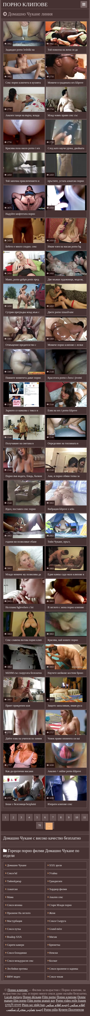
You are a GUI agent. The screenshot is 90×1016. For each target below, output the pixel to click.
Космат (52, 960)
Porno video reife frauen (71, 1000)
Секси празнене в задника (63, 968)
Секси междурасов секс (19, 960)
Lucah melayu (13, 997)
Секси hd (11, 873)
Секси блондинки (16, 952)
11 (84, 817)
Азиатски (12, 889)
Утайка (52, 873)
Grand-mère (55, 929)
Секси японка (14, 905)
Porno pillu (51, 1009)
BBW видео (13, 976)
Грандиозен (55, 881)
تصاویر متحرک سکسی (20, 1009)
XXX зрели (55, 865)
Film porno (49, 997)
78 (39, 825)
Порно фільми (32, 997)
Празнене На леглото (18, 913)
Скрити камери (15, 944)
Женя (51, 913)
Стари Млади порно (60, 905)
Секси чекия (55, 976)
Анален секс (55, 897)
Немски (53, 952)
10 (76, 817)
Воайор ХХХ (14, 936)
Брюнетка (54, 944)
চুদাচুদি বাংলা (13, 1005)
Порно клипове (25, 4)
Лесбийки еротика (17, 968)
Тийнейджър (13, 881)
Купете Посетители (71, 1009)
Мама (9, 897)
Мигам (52, 936)
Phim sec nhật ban (33, 1005)
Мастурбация (14, 921)
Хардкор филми (57, 889)
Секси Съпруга (57, 921)
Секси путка (13, 929)
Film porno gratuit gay (41, 1000)
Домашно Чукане (16, 865)
